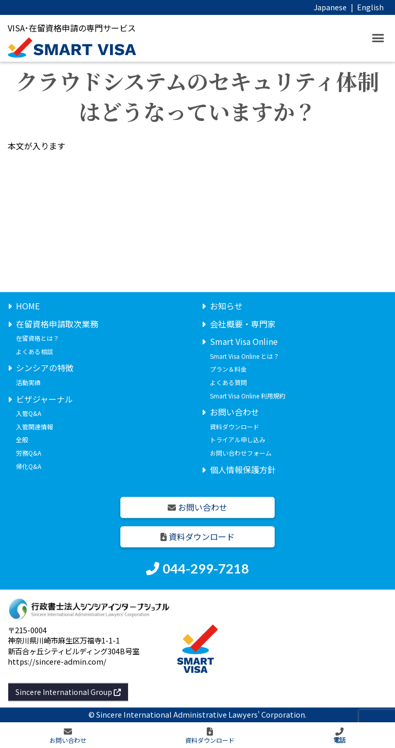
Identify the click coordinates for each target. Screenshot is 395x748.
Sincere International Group (68, 692)
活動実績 (28, 382)
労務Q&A (28, 452)
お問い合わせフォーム (241, 452)
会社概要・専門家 (243, 324)
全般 (22, 440)
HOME (28, 306)
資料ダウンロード (234, 426)
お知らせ (226, 306)
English (370, 7)
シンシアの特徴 (45, 368)
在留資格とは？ (37, 338)
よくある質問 (228, 382)
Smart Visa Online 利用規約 (247, 395)
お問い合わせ (234, 412)
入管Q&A (28, 413)
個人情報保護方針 (243, 469)
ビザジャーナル (44, 399)
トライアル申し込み (237, 440)
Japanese (330, 7)
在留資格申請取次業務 (57, 324)
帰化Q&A (28, 466)
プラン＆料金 (228, 369)
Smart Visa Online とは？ (244, 356)
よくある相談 (34, 351)
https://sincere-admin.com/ (57, 661)
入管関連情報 (34, 426)
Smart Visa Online (244, 342)
